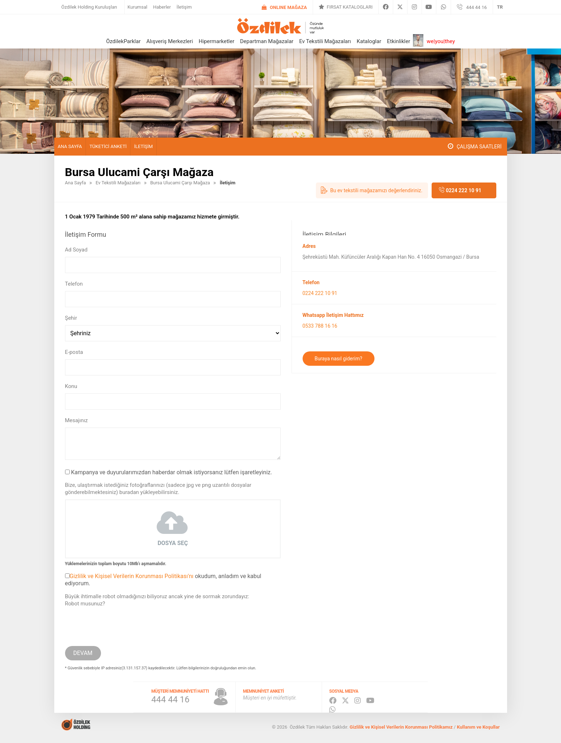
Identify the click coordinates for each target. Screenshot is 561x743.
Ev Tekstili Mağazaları (325, 41)
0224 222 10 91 (463, 190)
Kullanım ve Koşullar (478, 727)
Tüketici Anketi (108, 146)
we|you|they (441, 41)
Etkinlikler (398, 41)
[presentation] (119, 625)
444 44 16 (476, 7)
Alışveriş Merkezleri (169, 41)
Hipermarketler (216, 41)
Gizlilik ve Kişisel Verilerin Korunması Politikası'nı (132, 576)
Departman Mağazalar (266, 41)
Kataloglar (369, 41)
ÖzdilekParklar (123, 41)
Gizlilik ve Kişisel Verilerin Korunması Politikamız (401, 727)
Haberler (162, 7)
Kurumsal (137, 7)
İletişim (184, 7)
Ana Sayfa (70, 146)
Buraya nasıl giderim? (338, 358)
